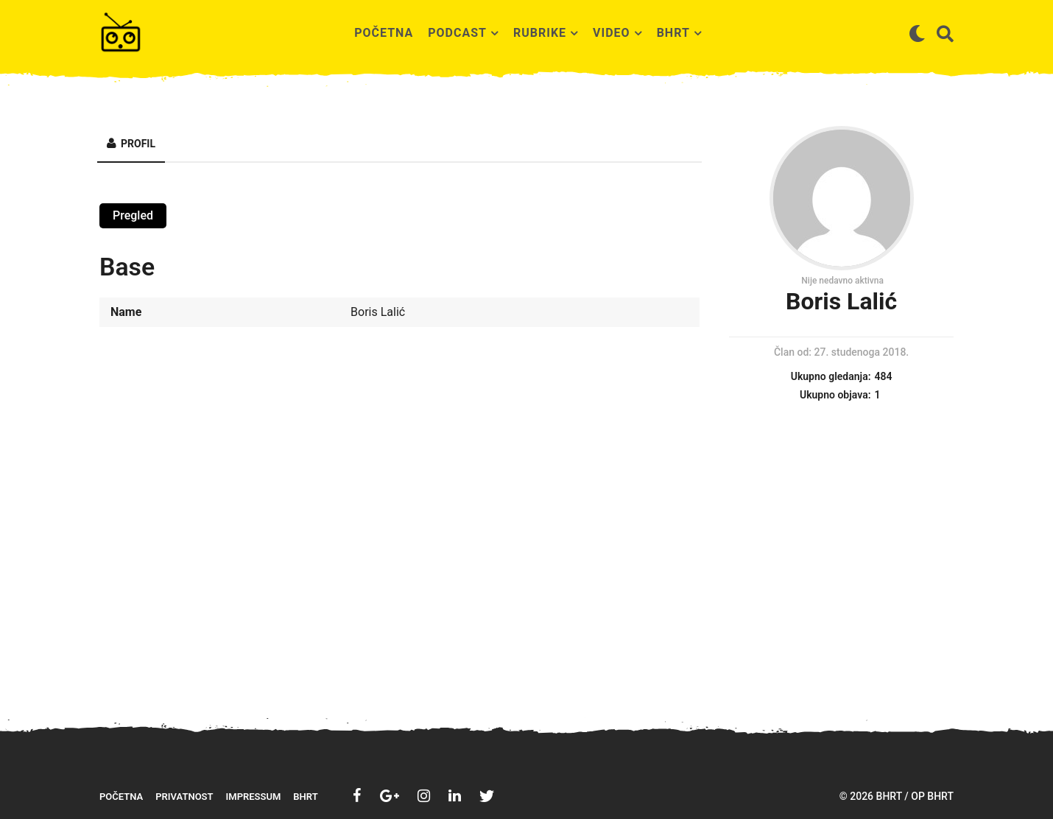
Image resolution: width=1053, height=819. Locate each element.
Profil (138, 144)
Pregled (133, 215)
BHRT (673, 33)
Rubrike (539, 33)
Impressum (253, 796)
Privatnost (184, 796)
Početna (383, 33)
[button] (917, 33)
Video (611, 33)
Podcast (457, 33)
